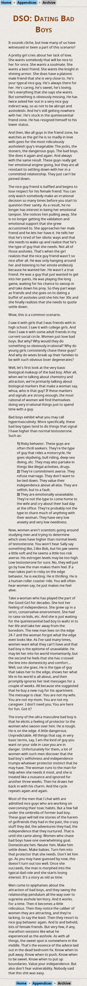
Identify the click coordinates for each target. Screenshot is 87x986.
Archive (64, 983)
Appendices (42, 983)
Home (21, 983)
